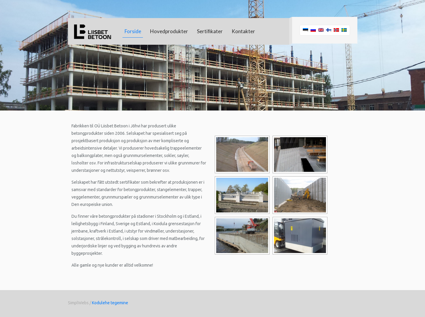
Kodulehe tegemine (110, 302)
